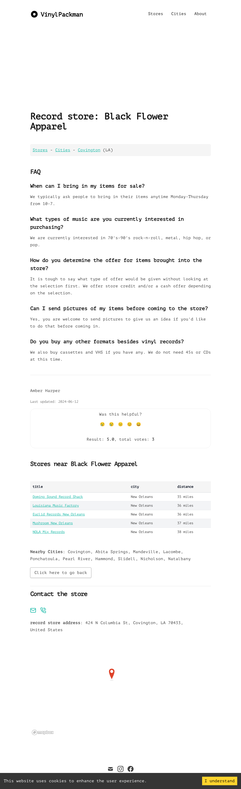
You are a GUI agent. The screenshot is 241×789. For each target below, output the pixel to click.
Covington (89, 150)
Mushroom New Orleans (53, 523)
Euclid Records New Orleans (59, 514)
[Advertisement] (111, 78)
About (200, 14)
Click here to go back (60, 572)
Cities (178, 14)
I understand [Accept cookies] (220, 781)
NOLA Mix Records (49, 532)
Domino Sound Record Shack (58, 497)
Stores (155, 14)
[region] (111, 686)
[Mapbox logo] (43, 732)
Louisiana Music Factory (56, 505)
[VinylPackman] (56, 14)
